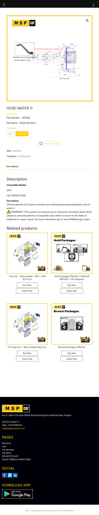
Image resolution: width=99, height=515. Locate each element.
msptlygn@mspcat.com (13, 428)
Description (12, 166)
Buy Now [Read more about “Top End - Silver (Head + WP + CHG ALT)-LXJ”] (27, 285)
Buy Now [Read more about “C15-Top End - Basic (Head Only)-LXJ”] (27, 353)
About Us (6, 443)
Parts (27, 510)
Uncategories (24, 156)
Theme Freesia (49, 510)
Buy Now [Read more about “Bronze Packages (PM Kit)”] (71, 353)
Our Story (6, 453)
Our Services (8, 449)
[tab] (12, 166)
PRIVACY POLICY (10, 456)
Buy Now (22, 133)
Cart (4, 446)
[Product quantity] (11, 134)
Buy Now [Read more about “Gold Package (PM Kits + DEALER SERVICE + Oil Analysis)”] (71, 285)
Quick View (27, 291)
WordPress (69, 510)
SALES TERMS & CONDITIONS (16, 459)
